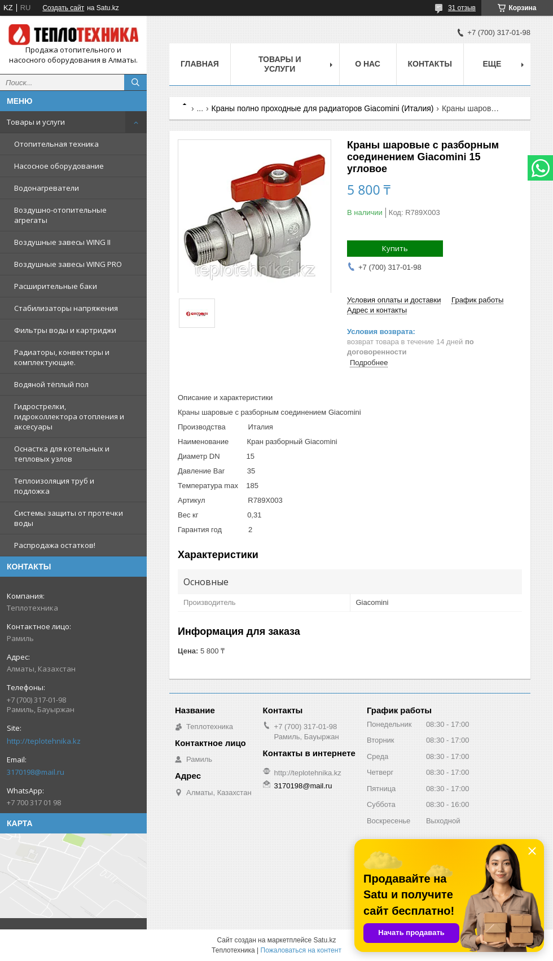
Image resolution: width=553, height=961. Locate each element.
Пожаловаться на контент (301, 950)
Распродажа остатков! (54, 545)
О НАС (367, 63)
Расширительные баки (55, 286)
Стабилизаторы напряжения (66, 308)
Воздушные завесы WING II (62, 242)
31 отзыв (462, 8)
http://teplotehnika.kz (44, 741)
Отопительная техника (56, 144)
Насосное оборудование (59, 166)
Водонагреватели (46, 188)
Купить (395, 248)
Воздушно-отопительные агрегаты (60, 215)
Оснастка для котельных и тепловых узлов (61, 454)
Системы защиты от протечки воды (68, 518)
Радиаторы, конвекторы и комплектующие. (61, 357)
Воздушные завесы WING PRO (68, 264)
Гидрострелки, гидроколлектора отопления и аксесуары (69, 416)
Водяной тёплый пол (51, 384)
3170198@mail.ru (35, 772)
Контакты (430, 63)
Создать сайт (63, 8)
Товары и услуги (36, 122)
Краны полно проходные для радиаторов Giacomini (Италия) (323, 108)
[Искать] (135, 82)
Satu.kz (324, 940)
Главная (200, 63)
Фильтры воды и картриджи (65, 330)
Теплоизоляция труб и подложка (54, 486)
